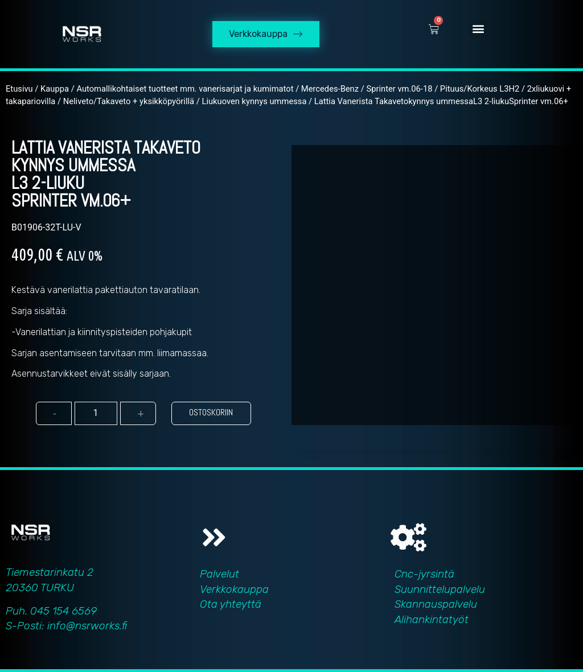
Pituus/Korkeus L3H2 (479, 89)
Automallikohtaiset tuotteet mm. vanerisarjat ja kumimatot (184, 89)
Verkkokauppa (234, 589)
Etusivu (19, 89)
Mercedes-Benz (330, 89)
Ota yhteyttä (230, 604)
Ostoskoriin (211, 412)
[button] (478, 28)
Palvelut (219, 573)
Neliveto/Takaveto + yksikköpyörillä (128, 101)
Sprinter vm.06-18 (399, 89)
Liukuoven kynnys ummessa (254, 101)
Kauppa (54, 89)
